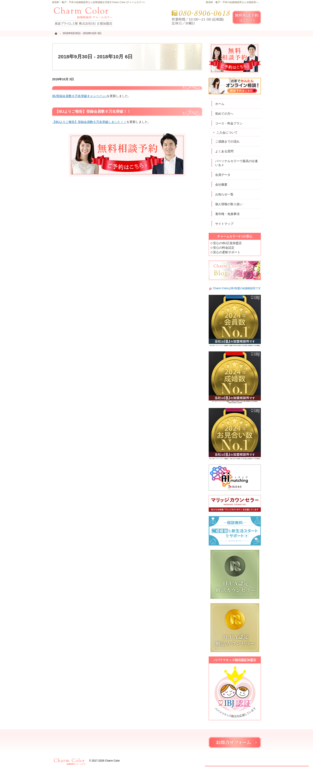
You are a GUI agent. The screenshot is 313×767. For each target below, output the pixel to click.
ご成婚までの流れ (227, 141)
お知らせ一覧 (224, 194)
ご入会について (227, 132)
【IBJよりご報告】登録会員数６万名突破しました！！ (89, 122)
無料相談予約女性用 (247, 17)
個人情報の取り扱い (229, 204)
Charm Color (112, 760)
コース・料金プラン (229, 123)
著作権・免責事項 (227, 214)
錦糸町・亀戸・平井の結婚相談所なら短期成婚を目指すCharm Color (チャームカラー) (98, 2)
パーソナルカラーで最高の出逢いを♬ (236, 163)
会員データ (222, 174)
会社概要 (221, 184)
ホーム (219, 104)
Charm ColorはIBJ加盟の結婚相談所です (237, 288)
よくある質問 (224, 151)
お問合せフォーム (235, 742)
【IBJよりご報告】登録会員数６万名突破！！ (93, 111)
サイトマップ (224, 223)
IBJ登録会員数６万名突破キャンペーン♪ (79, 96)
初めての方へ (224, 113)
